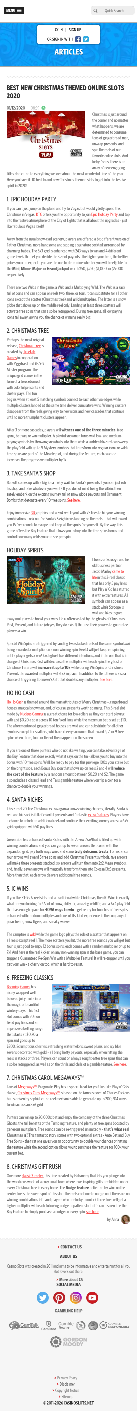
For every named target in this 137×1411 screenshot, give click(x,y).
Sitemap (67, 1396)
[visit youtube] (92, 1298)
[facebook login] (78, 39)
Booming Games (18, 986)
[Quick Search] (116, 10)
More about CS (71, 1279)
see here (92, 1211)
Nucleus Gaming (32, 713)
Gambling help (68, 1310)
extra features (98, 814)
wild (33, 934)
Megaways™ (27, 1086)
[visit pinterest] (59, 1298)
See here (106, 679)
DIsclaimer (67, 1384)
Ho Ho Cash (15, 702)
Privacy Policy (67, 1377)
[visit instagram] (76, 1298)
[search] (94, 10)
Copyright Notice (67, 1390)
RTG (39, 214)
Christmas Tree (30, 345)
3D (33, 512)
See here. (73, 500)
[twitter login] (86, 39)
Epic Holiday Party (104, 214)
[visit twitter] (43, 1298)
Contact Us (71, 1246)
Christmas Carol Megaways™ (39, 1092)
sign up (75, 29)
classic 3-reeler (32, 1175)
